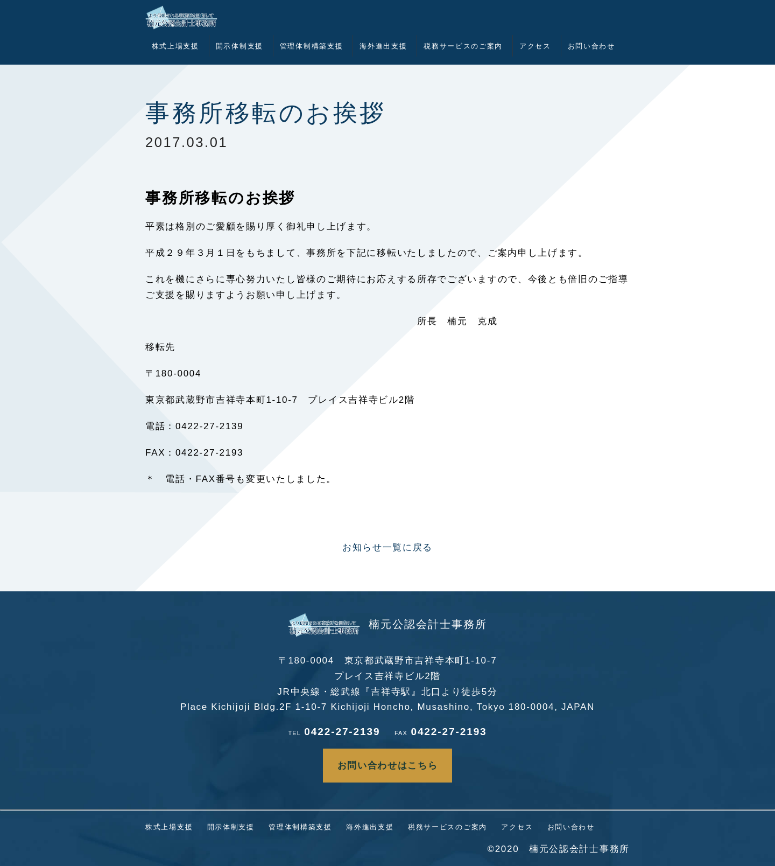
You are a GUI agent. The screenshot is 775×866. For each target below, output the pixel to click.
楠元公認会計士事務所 (387, 624)
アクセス (535, 46)
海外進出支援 (383, 46)
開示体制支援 (239, 46)
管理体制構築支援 (311, 46)
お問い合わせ (591, 46)
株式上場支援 (175, 46)
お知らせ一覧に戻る (387, 547)
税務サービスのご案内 (463, 46)
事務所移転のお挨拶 (265, 113)
